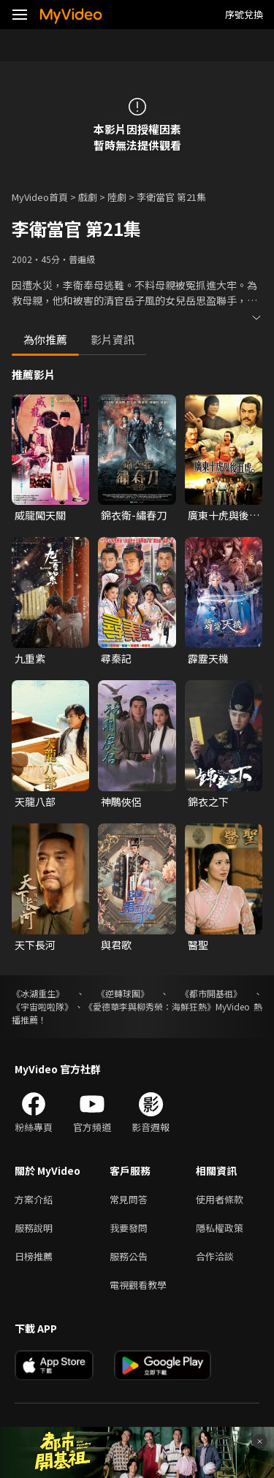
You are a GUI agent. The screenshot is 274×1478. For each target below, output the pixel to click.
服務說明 (34, 1228)
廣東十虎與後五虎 (223, 515)
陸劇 (116, 197)
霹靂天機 (208, 658)
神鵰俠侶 (121, 801)
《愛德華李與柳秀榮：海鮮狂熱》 (150, 1006)
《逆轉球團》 (122, 993)
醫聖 (198, 944)
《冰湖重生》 (38, 993)
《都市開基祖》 (211, 993)
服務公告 (129, 1256)
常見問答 (129, 1199)
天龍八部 (35, 801)
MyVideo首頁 (40, 197)
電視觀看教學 (138, 1285)
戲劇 (87, 197)
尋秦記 (116, 658)
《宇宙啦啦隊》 (42, 1006)
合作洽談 (215, 1256)
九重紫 (30, 658)
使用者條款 (219, 1199)
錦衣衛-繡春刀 (134, 515)
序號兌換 (244, 14)
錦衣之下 (208, 801)
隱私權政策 (219, 1228)
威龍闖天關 (40, 515)
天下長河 (35, 944)
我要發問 (129, 1228)
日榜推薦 (34, 1256)
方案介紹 (34, 1199)
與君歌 (116, 944)
